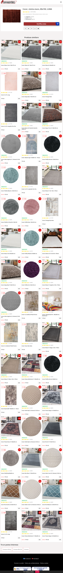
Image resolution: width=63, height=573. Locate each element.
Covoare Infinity (7, 549)
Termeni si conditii (19, 563)
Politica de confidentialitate (32, 563)
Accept (37, 572)
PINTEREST (35, 559)
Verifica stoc (48, 23)
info (19, 68)
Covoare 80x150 (17, 549)
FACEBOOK (27, 559)
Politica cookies (44, 563)
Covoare (26, 549)
